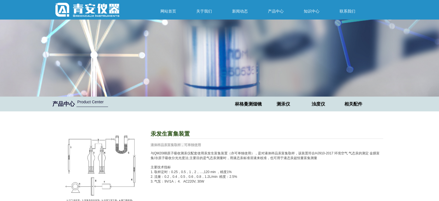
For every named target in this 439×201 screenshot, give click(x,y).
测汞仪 (283, 104)
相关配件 (353, 104)
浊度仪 (318, 104)
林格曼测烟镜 (248, 104)
